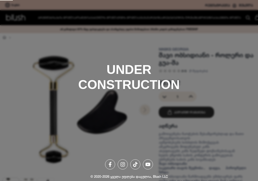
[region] (129, 90)
